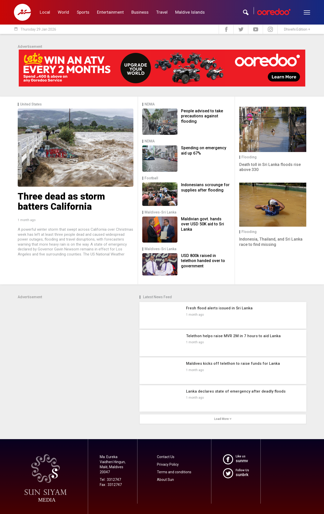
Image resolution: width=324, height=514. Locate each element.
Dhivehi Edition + (297, 29)
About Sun (165, 480)
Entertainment (110, 12)
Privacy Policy (168, 464)
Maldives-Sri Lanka (160, 212)
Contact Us (165, 457)
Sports (83, 12)
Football (151, 178)
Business (140, 12)
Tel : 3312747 (110, 480)
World (63, 12)
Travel (162, 12)
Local (45, 12)
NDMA (150, 104)
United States (31, 104)
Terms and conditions (174, 472)
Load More (223, 419)
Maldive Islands (190, 12)
